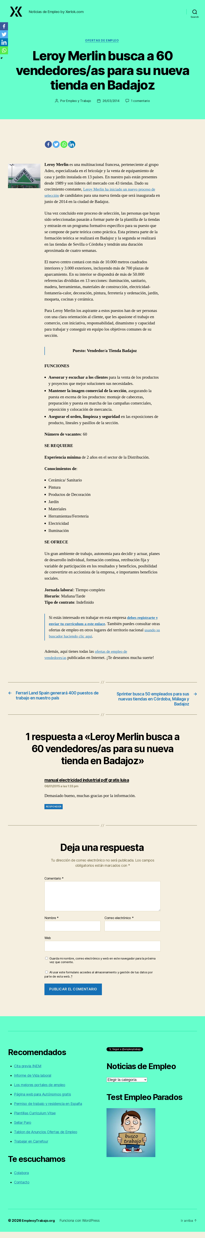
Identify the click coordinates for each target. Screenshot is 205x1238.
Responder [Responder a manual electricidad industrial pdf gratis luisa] (53, 812)
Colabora (21, 1179)
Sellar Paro (22, 1129)
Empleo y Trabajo (78, 106)
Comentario (54, 885)
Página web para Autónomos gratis (42, 1100)
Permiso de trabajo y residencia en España (48, 1110)
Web (47, 944)
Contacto (21, 1188)
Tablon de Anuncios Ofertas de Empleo (45, 1138)
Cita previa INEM (27, 1072)
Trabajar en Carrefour (31, 1147)
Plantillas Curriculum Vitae (35, 1119)
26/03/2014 (111, 106)
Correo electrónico (119, 924)
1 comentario (141, 106)
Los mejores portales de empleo (39, 1091)
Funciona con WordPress (82, 1227)
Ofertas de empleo (102, 45)
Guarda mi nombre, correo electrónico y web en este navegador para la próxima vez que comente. (102, 966)
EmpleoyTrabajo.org (39, 1227)
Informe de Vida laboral (32, 1082)
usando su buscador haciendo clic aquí (81, 641)
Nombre (51, 924)
